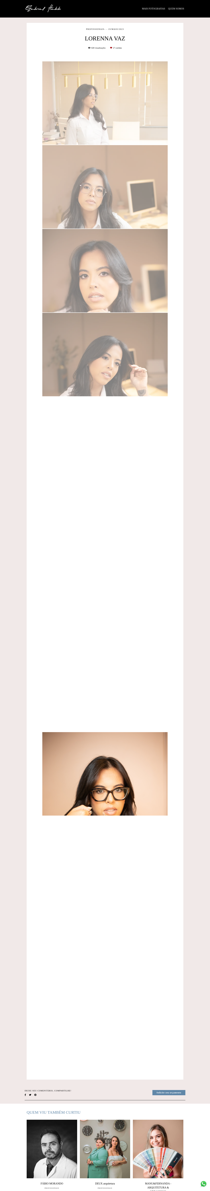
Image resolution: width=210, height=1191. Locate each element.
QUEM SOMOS (176, 8)
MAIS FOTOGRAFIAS (153, 8)
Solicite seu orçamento (169, 1092)
